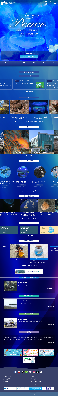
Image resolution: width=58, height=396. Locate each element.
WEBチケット (46, 3)
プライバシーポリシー (35, 381)
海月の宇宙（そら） (22, 182)
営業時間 (29, 54)
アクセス (53, 64)
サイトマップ (32, 376)
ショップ (29, 223)
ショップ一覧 (28, 236)
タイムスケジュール (24, 64)
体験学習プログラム (29, 241)
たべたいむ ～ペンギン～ (40, 182)
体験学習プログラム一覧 (28, 265)
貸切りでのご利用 (29, 72)
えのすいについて (7, 376)
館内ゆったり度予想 (28, 56)
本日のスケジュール (23, 186)
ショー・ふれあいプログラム (29, 161)
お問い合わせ (32, 384)
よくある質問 (6, 379)
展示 (5, 64)
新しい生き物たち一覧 (28, 218)
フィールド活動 (29, 314)
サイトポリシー (33, 379)
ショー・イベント (14, 64)
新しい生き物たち (29, 196)
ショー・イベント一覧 (21, 121)
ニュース (29, 76)
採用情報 (5, 381)
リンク (5, 384)
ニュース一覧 (28, 91)
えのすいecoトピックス (29, 296)
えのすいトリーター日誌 (29, 277)
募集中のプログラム (35, 121)
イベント (29, 97)
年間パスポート (43, 64)
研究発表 (29, 332)
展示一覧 (28, 156)
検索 (50, 3)
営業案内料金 (34, 64)
